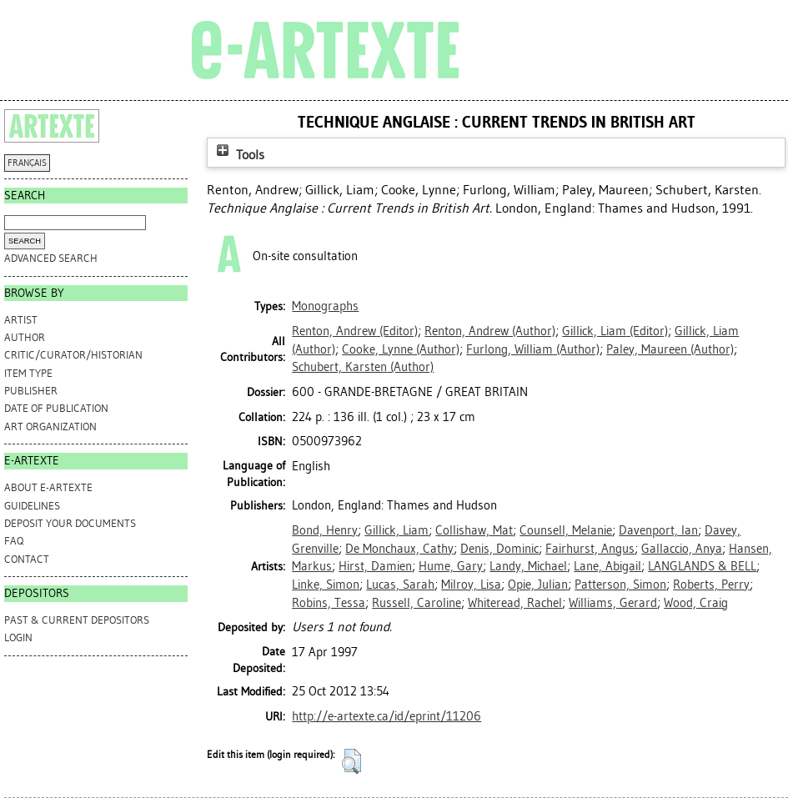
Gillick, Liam (396, 530)
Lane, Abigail (607, 566)
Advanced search (51, 258)
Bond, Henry (325, 530)
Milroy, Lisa (471, 584)
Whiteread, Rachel (515, 602)
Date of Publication (56, 408)
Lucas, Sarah (400, 584)
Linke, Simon (325, 584)
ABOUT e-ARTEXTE (48, 487)
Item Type (28, 373)
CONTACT (26, 559)
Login (18, 637)
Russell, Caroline (416, 602)
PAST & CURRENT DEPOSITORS (76, 620)
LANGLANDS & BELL (702, 566)
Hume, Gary (451, 566)
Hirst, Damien (375, 566)
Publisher (31, 390)
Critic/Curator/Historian (73, 355)
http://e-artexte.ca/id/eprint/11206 (386, 716)
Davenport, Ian (658, 530)
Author (24, 337)
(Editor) (355, 331)
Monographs (325, 306)
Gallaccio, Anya (681, 548)
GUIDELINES (32, 505)
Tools (238, 155)
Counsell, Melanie (565, 530)
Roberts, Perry (711, 584)
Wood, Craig (696, 602)
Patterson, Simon (620, 584)
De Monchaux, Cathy (399, 548)
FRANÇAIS (27, 163)
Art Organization (50, 426)
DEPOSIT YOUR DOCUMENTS (70, 523)
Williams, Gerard (613, 602)
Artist (21, 320)
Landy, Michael (528, 566)
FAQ (13, 541)
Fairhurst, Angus (590, 548)
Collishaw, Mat (474, 530)
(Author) (489, 331)
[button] (351, 761)
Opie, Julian (538, 584)
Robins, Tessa (328, 602)
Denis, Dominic (499, 548)
